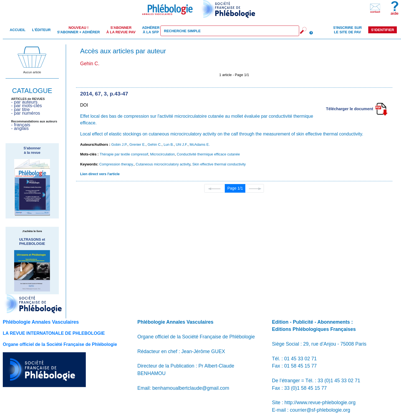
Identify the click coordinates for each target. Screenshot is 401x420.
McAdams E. (200, 144)
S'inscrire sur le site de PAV (347, 30)
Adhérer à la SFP (151, 30)
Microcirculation (162, 154)
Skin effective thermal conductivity (219, 164)
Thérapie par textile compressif (124, 154)
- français (20, 124)
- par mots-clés (26, 105)
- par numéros (25, 113)
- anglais (20, 128)
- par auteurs (24, 102)
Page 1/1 (235, 188)
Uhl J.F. (182, 144)
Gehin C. (155, 144)
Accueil (18, 30)
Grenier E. (137, 144)
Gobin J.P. (119, 144)
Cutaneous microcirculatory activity (163, 164)
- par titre (20, 109)
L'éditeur (41, 30)
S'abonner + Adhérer (78, 30)
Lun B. (168, 144)
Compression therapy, (116, 164)
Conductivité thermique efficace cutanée (208, 154)
